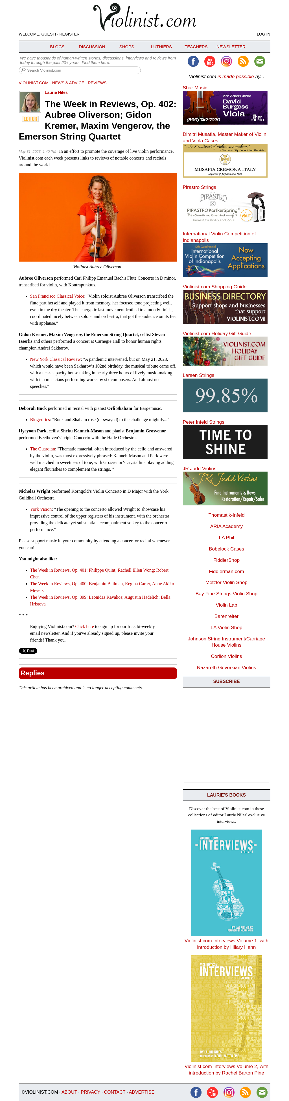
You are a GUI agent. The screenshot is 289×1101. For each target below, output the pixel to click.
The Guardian (42, 448)
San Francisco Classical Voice (57, 296)
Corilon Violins (226, 656)
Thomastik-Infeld (226, 515)
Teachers (196, 46)
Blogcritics (40, 419)
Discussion (92, 46)
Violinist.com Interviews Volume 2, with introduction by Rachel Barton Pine (226, 1066)
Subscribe (226, 681)
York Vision (41, 509)
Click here (84, 626)
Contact (114, 1092)
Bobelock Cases (226, 549)
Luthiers (161, 46)
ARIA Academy (226, 526)
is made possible (236, 76)
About (69, 1092)
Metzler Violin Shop (226, 582)
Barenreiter (226, 616)
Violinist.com (34, 83)
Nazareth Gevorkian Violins (226, 667)
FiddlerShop (226, 560)
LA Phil (226, 537)
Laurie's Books (226, 795)
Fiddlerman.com (226, 571)
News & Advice (68, 83)
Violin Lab (226, 605)
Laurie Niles (56, 92)
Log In (263, 34)
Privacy (90, 1092)
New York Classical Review (55, 359)
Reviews (97, 83)
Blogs (57, 46)
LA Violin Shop (226, 627)
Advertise (141, 1092)
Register (69, 34)
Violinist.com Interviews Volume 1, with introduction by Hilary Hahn (226, 941)
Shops (126, 46)
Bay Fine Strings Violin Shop (226, 593)
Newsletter (231, 46)
